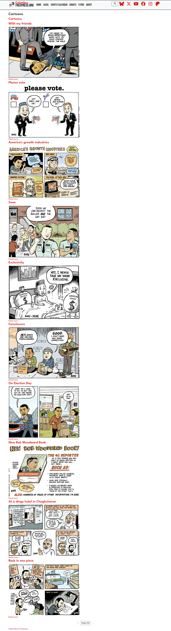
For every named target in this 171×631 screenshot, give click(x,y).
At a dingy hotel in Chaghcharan (32, 501)
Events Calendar (59, 5)
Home (38, 5)
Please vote (17, 82)
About (89, 5)
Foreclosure (17, 324)
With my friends (20, 23)
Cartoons (15, 18)
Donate (72, 5)
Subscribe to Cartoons (18, 629)
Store (81, 5)
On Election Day (20, 383)
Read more (13, 79)
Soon (12, 202)
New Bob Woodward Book (27, 442)
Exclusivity (16, 262)
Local (46, 5)
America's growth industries (29, 142)
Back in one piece (21, 560)
